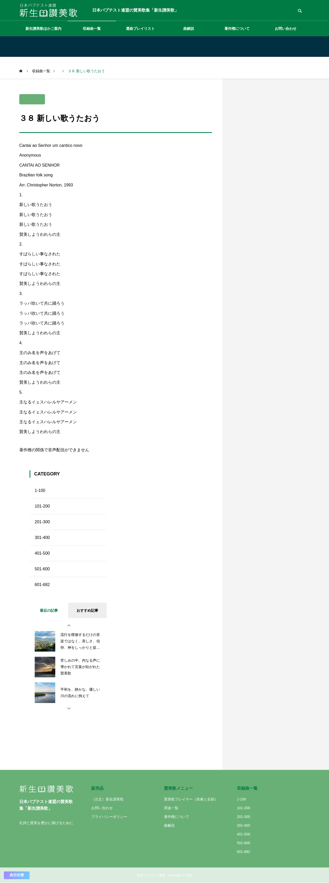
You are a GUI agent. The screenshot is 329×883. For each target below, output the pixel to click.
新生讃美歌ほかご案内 (43, 28)
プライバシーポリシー (109, 817)
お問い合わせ (285, 28)
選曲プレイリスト (140, 28)
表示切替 (17, 875)
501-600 (42, 569)
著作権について (237, 28)
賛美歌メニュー (178, 788)
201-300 (42, 522)
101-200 (42, 506)
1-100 (40, 490)
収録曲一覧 (92, 28)
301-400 (42, 537)
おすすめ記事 (87, 610)
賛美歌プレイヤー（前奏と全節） (191, 799)
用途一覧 (171, 808)
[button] (68, 625)
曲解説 (188, 28)
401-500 (42, 553)
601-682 (42, 584)
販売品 (97, 788)
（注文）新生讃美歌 (107, 799)
